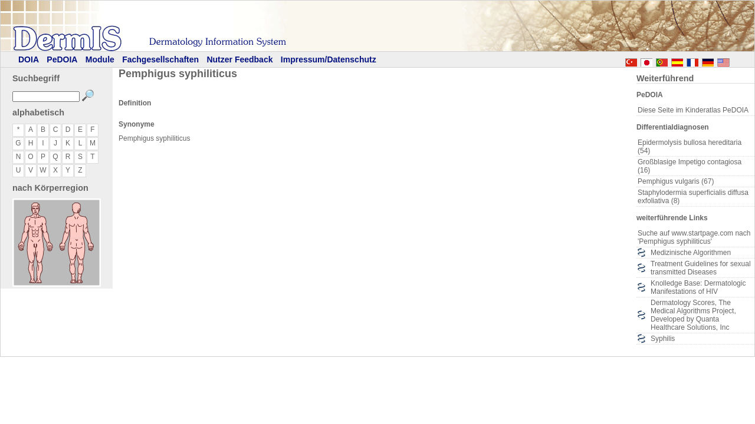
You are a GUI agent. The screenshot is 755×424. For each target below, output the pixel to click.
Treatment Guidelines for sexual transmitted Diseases (701, 268)
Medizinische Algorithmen (691, 253)
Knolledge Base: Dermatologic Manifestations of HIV (698, 287)
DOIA (28, 59)
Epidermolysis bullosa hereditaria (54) (689, 146)
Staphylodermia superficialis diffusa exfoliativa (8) (693, 196)
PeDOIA (62, 59)
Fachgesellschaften (160, 59)
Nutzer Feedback (239, 59)
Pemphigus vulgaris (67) (676, 181)
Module (100, 59)
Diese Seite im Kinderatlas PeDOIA (693, 110)
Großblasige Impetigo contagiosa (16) (689, 166)
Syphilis (663, 338)
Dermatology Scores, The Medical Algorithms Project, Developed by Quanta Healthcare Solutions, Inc (693, 315)
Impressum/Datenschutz (328, 59)
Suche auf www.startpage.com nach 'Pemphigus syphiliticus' (694, 237)
